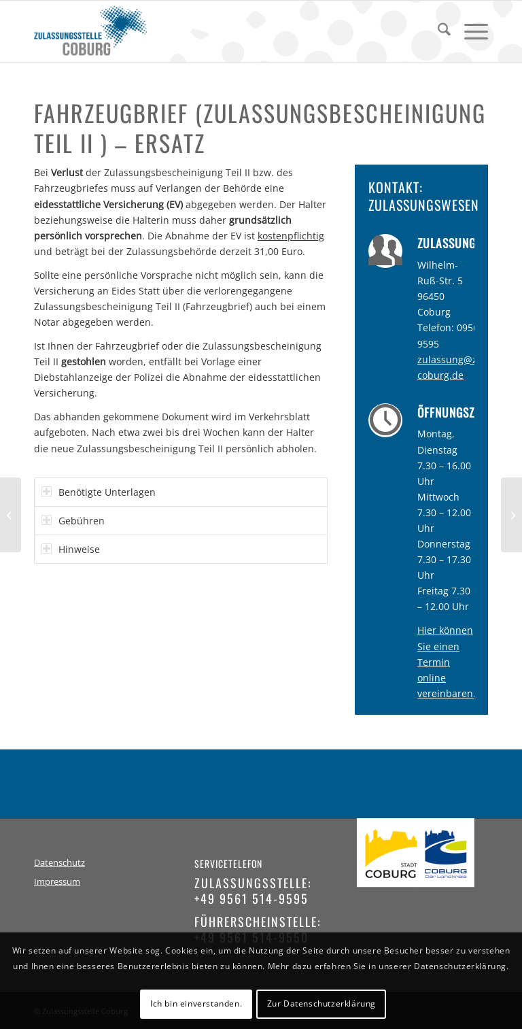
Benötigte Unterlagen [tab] (98, 492)
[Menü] (469, 31)
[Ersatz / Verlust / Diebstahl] (10, 514)
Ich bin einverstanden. (196, 1003)
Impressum (57, 882)
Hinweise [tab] (70, 549)
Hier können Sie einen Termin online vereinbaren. (446, 661)
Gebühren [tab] (73, 520)
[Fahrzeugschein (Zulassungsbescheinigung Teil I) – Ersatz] (511, 514)
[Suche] (437, 31)
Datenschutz (59, 862)
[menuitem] (437, 31)
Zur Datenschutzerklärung (321, 1003)
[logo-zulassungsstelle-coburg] (90, 31)
